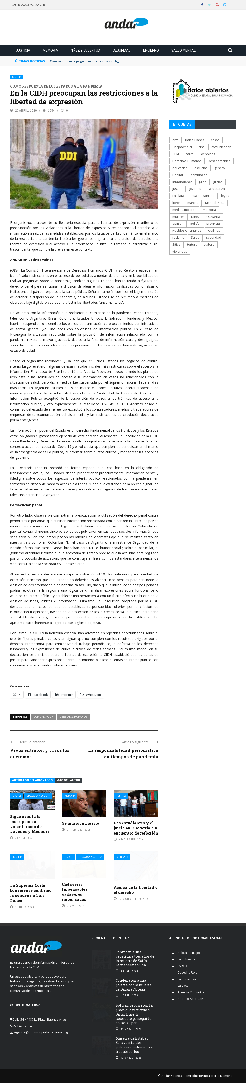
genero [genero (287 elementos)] (219, 168)
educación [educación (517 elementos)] (180, 168)
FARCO (182, 966)
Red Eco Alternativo (192, 999)
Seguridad (122, 50)
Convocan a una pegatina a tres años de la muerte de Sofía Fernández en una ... (135, 959)
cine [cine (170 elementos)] (202, 147)
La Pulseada (187, 959)
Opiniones (123, 857)
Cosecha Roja (187, 972)
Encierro (151, 50)
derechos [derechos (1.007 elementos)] (208, 154)
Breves (17, 795)
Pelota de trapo (189, 952)
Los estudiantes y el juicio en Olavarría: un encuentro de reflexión (136, 827)
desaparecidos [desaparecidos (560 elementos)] (219, 161)
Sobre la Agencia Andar (28, 4)
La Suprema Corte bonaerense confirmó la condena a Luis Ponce (31, 893)
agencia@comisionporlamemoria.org (41, 1032)
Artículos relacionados (32, 780)
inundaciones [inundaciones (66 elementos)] (182, 182)
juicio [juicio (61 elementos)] (203, 182)
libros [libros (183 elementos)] (176, 202)
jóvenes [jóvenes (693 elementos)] (195, 189)
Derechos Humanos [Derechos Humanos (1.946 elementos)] (187, 161)
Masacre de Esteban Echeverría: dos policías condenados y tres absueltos (134, 1045)
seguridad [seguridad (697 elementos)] (213, 237)
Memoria (50, 50)
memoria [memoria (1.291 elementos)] (209, 209)
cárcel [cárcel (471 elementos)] (190, 154)
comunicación (43, 716)
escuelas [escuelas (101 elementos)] (201, 168)
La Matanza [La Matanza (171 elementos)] (216, 189)
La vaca (183, 985)
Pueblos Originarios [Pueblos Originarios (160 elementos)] (186, 230)
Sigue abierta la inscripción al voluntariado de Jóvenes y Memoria (30, 824)
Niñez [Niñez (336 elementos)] (195, 216)
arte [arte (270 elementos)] (175, 140)
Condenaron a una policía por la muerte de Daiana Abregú (134, 984)
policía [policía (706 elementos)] (195, 223)
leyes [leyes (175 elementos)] (225, 196)
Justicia (23, 50)
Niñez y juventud (85, 50)
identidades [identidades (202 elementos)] (198, 175)
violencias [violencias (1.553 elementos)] (179, 251)
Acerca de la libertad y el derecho (136, 890)
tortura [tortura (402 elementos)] (192, 244)
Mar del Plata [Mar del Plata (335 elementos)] (214, 202)
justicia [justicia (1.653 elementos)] (177, 189)
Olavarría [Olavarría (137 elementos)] (213, 216)
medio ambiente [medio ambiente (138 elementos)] (184, 209)
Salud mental (183, 50)
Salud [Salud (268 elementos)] (195, 237)
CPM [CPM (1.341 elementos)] (175, 154)
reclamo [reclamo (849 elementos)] (178, 237)
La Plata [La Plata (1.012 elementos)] (178, 196)
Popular (121, 938)
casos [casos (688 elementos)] (215, 140)
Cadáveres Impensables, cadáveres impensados (75, 892)
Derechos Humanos (73, 716)
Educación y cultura (38, 795)
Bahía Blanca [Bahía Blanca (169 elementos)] (194, 140)
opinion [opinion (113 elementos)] (178, 223)
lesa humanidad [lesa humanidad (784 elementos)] (203, 196)
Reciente (100, 938)
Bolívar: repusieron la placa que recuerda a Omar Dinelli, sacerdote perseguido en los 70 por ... (134, 1014)
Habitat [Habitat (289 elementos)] (177, 175)
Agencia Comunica (191, 992)
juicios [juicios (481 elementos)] (217, 182)
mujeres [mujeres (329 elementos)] (178, 216)
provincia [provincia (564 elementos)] (213, 223)
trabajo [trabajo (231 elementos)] (209, 244)
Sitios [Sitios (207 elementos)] (176, 244)
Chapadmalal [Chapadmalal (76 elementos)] (182, 147)
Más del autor (68, 780)
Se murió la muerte (80, 823)
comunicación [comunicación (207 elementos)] (221, 147)
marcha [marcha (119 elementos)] (192, 202)
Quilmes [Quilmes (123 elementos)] (214, 230)
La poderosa (187, 979)
